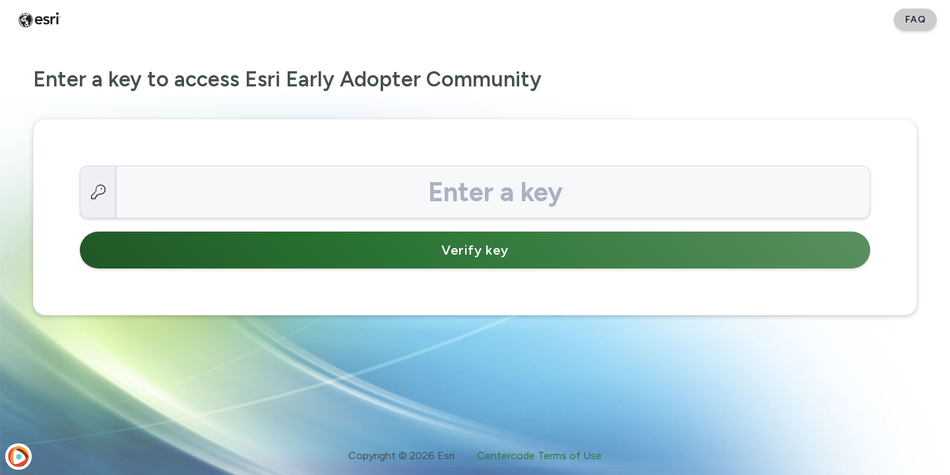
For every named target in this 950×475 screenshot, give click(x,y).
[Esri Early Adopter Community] (39, 20)
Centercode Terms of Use (539, 455)
